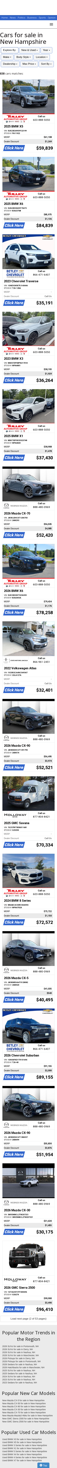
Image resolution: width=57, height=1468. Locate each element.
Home (5, 17)
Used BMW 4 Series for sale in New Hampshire (24, 1457)
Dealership (10, 63)
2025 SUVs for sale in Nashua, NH (18, 1370)
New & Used (29, 50)
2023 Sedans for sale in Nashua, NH (19, 1382)
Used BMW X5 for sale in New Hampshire (22, 1442)
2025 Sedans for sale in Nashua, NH (19, 1373)
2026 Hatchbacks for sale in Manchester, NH (23, 1367)
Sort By (46, 63)
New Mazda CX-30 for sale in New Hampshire (24, 1409)
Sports (42, 17)
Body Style (23, 57)
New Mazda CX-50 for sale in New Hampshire (24, 1403)
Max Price (29, 63)
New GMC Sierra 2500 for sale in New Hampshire (25, 1421)
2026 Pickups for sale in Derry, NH (18, 1358)
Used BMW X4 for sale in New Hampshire (22, 1454)
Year (46, 50)
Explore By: (9, 50)
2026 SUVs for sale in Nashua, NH (18, 1352)
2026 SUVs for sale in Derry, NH (17, 1349)
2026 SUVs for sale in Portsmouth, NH (20, 1346)
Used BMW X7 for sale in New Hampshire (22, 1460)
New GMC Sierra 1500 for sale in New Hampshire (25, 1418)
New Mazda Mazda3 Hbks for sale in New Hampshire (27, 1415)
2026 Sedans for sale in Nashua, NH (19, 1364)
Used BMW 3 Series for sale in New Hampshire (24, 1445)
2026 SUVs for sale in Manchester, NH (20, 1355)
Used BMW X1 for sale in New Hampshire (22, 1448)
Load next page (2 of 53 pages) (28, 1318)
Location (42, 57)
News (13, 17)
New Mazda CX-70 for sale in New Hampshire (24, 1412)
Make (7, 57)
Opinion (51, 17)
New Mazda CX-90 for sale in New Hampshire (24, 1406)
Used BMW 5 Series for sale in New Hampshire (24, 1451)
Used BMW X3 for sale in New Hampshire (22, 1439)
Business (32, 17)
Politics (21, 17)
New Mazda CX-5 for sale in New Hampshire (23, 1400)
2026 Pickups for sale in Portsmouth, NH (21, 1361)
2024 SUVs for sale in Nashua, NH (18, 1376)
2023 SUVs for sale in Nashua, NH (18, 1379)
